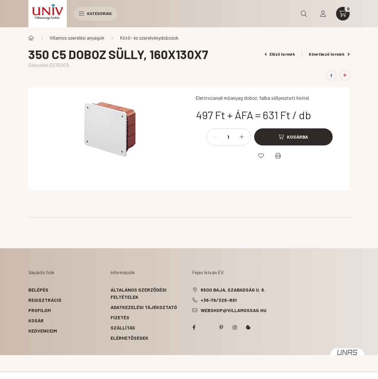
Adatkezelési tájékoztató (144, 307)
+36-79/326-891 (219, 300)
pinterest (221, 327)
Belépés (38, 290)
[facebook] (331, 75)
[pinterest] (345, 75)
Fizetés (120, 317)
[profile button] (323, 13)
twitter (207, 327)
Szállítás (123, 328)
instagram (235, 327)
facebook (194, 327)
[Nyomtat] (278, 156)
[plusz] (242, 137)
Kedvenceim (42, 331)
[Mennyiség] (228, 137)
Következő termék (329, 54)
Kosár (36, 320)
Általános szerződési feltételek (138, 293)
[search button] (304, 13)
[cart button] (343, 13)
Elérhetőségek (129, 338)
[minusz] (215, 137)
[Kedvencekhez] (261, 156)
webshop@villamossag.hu (233, 310)
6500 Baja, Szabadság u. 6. (233, 290)
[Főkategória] (31, 38)
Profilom (39, 310)
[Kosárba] (293, 136)
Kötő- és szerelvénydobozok (149, 38)
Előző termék (280, 54)
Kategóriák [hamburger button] (95, 13)
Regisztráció (44, 300)
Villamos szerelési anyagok (76, 38)
